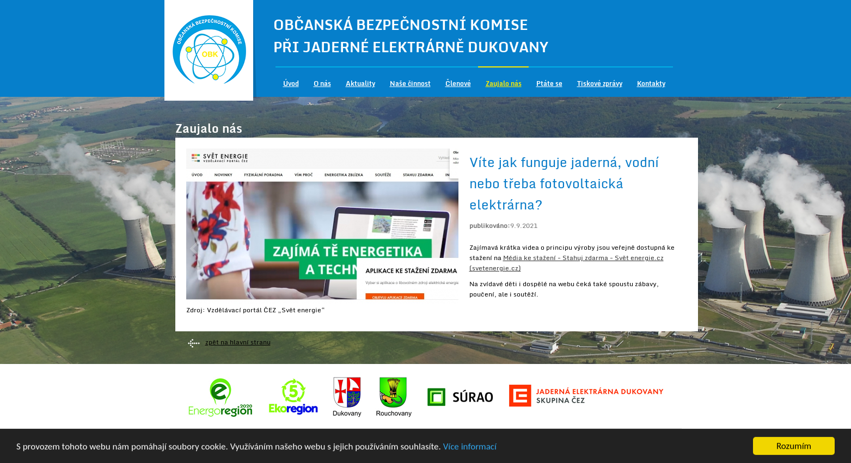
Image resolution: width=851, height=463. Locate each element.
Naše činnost (410, 83)
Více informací (470, 447)
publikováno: (489, 225)
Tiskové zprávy (599, 83)
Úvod (291, 83)
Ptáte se (549, 83)
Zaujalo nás (504, 83)
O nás (322, 83)
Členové (458, 83)
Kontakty (651, 83)
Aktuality (360, 83)
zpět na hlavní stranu (238, 342)
